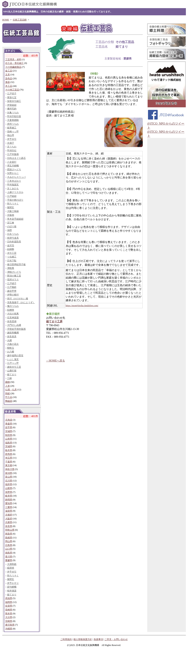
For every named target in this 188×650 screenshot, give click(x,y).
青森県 (8, 423)
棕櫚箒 (10, 310)
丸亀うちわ (13, 112)
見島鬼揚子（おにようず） (21, 302)
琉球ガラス (13, 279)
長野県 (8, 492)
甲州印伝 (11, 150)
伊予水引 (11, 139)
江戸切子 (11, 93)
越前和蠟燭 (13, 332)
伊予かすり (13, 583)
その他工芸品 (12, 89)
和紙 (7, 393)
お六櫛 (10, 351)
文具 (7, 74)
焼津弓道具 (13, 238)
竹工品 (8, 397)
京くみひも (13, 188)
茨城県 (8, 446)
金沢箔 (10, 245)
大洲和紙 (11, 564)
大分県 (8, 617)
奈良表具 (11, 336)
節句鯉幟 (11, 586)
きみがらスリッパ (16, 177)
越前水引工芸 (14, 367)
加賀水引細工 (14, 101)
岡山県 (8, 541)
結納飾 (10, 249)
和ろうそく (13, 203)
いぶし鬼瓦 (13, 359)
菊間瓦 (10, 207)
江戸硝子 (11, 283)
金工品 (8, 70)
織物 (7, 382)
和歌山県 (9, 530)
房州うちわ (13, 124)
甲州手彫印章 (14, 116)
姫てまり (11, 374)
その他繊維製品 (13, 67)
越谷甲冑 (11, 291)
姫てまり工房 (54, 321)
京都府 (8, 514)
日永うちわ (13, 234)
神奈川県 (9, 469)
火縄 (9, 340)
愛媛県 (8, 560)
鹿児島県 (9, 624)
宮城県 (8, 431)
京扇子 (10, 143)
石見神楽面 (13, 317)
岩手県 (8, 427)
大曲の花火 (13, 344)
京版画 (10, 215)
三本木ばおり (14, 181)
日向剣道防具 (14, 241)
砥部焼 (10, 567)
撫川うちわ (13, 306)
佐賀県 (8, 605)
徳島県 (8, 552)
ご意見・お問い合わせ (116, 639)
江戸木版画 (13, 154)
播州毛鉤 (11, 108)
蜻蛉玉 (10, 348)
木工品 (8, 86)
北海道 (8, 419)
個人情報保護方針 (82, 639)
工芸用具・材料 (13, 59)
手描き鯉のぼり (15, 200)
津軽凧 (10, 268)
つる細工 (11, 256)
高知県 (8, 598)
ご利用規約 (66, 639)
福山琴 (10, 135)
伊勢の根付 (13, 294)
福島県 (8, 442)
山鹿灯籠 (11, 370)
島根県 (8, 537)
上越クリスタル (15, 192)
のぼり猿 (11, 226)
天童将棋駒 (13, 120)
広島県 (8, 545)
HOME (5, 19)
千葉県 (8, 461)
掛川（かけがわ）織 (17, 298)
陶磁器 (8, 401)
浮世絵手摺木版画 (16, 329)
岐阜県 (8, 495)
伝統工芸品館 (20, 19)
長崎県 (8, 609)
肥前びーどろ (14, 169)
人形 (7, 386)
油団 (9, 230)
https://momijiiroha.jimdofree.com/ (82, 305)
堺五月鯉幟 (13, 165)
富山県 (8, 476)
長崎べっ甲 (13, 131)
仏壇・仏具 (11, 389)
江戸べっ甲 (13, 363)
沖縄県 (8, 628)
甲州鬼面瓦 (13, 184)
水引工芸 (11, 253)
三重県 (8, 507)
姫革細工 (11, 127)
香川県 (8, 556)
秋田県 (8, 435)
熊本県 (8, 613)
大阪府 (8, 518)
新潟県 (8, 473)
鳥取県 (8, 533)
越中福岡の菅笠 (15, 355)
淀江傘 (10, 222)
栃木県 (8, 450)
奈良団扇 (11, 321)
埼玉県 (8, 457)
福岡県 (8, 602)
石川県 (8, 480)
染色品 (8, 78)
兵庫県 (8, 522)
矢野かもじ (13, 173)
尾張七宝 (11, 97)
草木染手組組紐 (15, 219)
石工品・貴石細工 (14, 63)
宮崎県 (8, 621)
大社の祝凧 (13, 313)
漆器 (7, 82)
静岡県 (8, 499)
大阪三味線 (13, 211)
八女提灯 (11, 162)
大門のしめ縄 (14, 325)
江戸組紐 (11, 196)
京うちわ (11, 146)
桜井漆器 (11, 590)
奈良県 (8, 526)
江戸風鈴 (11, 287)
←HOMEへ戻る (55, 360)
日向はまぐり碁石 (16, 158)
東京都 (8, 465)
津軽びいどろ (14, 272)
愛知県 (8, 503)
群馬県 (8, 454)
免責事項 (98, 639)
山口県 (8, 549)
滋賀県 (8, 511)
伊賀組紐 (11, 105)
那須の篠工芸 (14, 275)
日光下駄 (11, 260)
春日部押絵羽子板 (16, 264)
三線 (9, 378)
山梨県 (8, 488)
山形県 (8, 438)
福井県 (8, 484)
